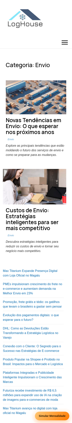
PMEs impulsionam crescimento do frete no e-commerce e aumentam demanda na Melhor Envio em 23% (32, 288)
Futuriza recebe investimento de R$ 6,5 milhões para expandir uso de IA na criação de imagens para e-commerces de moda (32, 395)
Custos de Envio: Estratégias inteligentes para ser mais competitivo (32, 219)
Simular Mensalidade (52, 415)
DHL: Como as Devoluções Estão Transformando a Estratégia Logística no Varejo (30, 333)
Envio (11, 139)
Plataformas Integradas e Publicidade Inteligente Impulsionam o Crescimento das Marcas (32, 377)
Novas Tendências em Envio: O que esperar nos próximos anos (33, 126)
